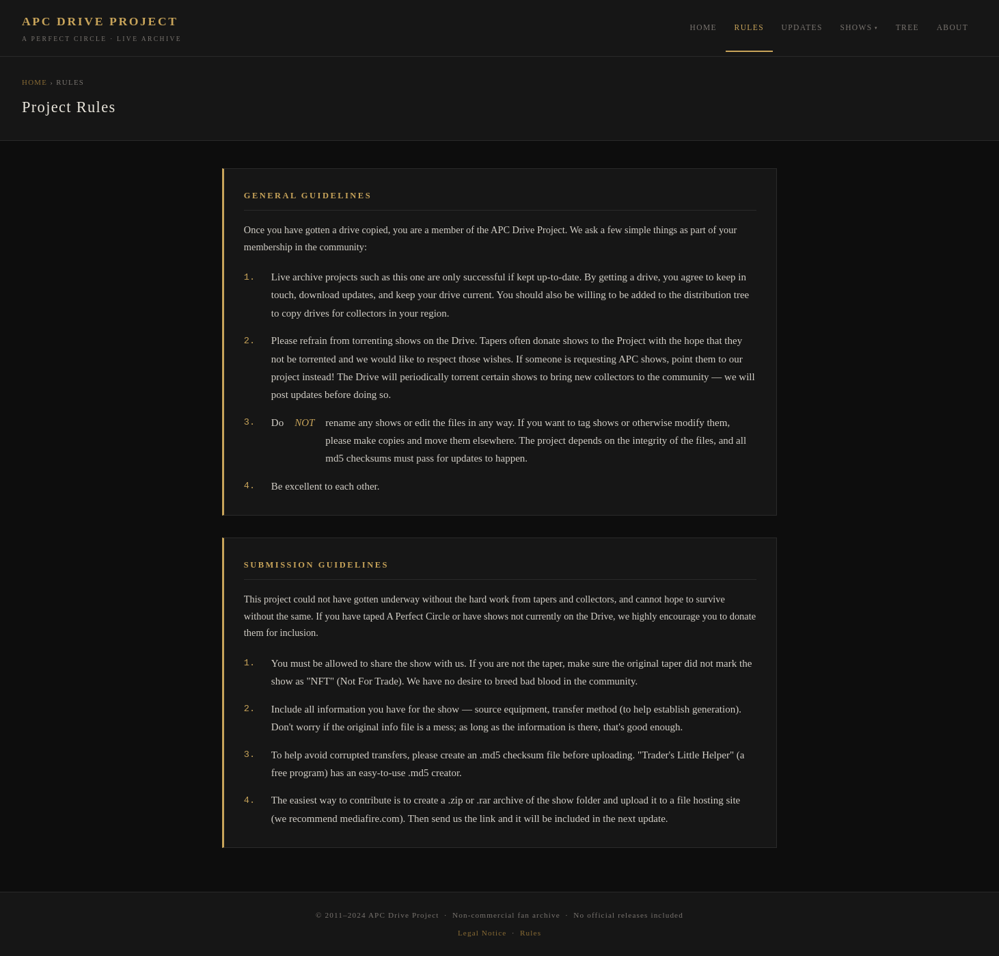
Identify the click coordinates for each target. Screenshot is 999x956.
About (953, 27)
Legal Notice (482, 933)
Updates (802, 27)
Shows (856, 27)
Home (703, 27)
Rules (749, 27)
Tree (907, 27)
